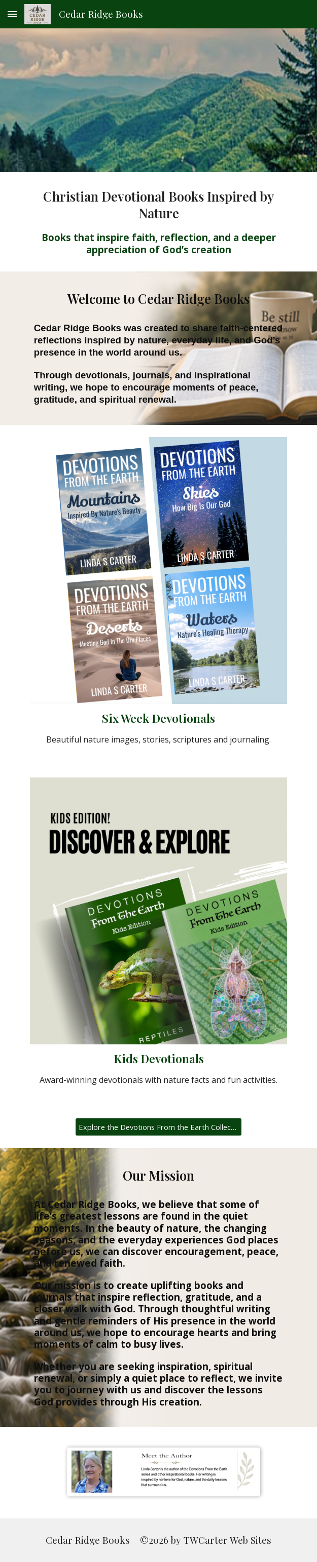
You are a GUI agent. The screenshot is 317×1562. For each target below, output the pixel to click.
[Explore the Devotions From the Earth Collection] (158, 1127)
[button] (12, 14)
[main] (158, 221)
